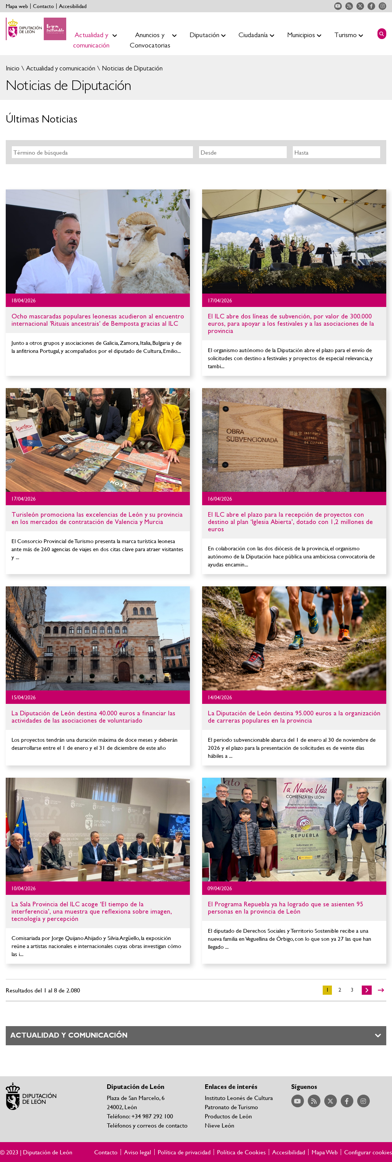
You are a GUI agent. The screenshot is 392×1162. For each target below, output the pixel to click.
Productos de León (228, 1115)
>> (381, 990)
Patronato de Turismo (231, 1106)
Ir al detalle (98, 241)
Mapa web (17, 6)
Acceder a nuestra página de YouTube (338, 6)
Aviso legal (137, 1152)
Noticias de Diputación (131, 68)
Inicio (13, 68)
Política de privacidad (184, 1152)
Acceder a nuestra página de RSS (349, 6)
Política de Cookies (241, 1152)
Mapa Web (325, 1152)
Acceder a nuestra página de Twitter (360, 6)
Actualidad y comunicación (59, 68)
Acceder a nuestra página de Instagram (382, 6)
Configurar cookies (368, 1152)
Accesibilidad (73, 6)
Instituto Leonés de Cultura (239, 1097)
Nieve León (219, 1125)
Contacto (43, 6)
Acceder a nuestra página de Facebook (371, 6)
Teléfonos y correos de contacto (147, 1125)
